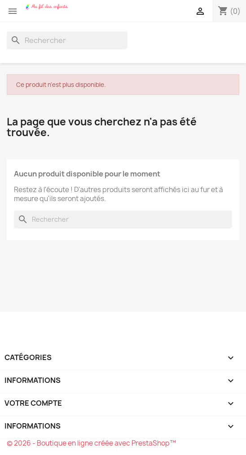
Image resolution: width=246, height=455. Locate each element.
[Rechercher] (67, 40)
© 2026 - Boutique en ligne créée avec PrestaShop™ (91, 443)
